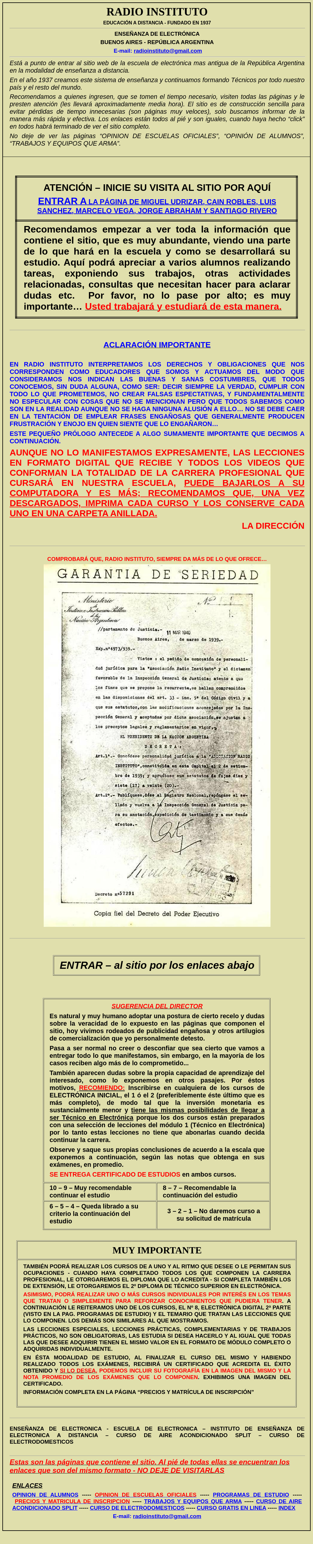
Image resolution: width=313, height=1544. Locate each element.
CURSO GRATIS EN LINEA (231, 1508)
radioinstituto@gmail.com (168, 51)
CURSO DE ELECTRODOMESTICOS (137, 1508)
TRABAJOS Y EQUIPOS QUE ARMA (193, 1501)
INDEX (287, 1508)
